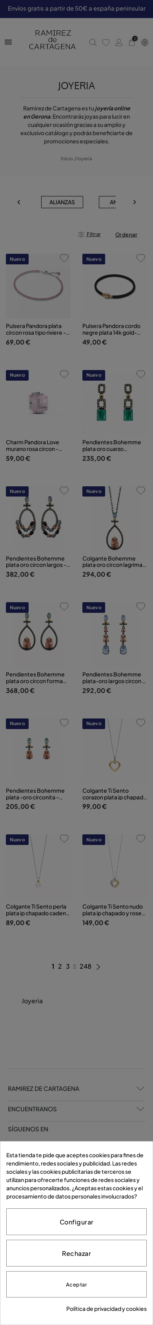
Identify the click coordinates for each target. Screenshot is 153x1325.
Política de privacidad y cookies (106, 1308)
